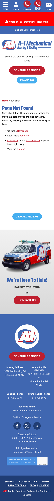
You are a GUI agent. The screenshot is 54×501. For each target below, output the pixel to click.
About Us (24, 135)
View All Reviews (27, 216)
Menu (5, 9)
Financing (27, 80)
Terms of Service (28, 462)
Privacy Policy (19, 462)
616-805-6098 (38, 4)
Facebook (17, 426)
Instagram (37, 426)
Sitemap (21, 149)
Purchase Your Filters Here (27, 29)
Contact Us (12, 140)
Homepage (22, 131)
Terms (44, 464)
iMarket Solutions (16, 491)
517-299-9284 (27, 4)
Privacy (40, 464)
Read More (42, 21)
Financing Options (27, 434)
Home (5, 100)
